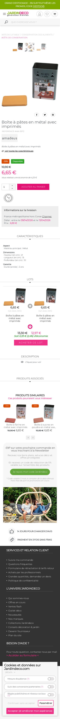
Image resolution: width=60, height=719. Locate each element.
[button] (12, 185)
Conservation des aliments (37, 34)
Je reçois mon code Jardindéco (30, 471)
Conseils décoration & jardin (23, 627)
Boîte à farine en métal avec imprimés (15, 426)
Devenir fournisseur (19, 631)
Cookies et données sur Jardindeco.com (22, 667)
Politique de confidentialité (23, 580)
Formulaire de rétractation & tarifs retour (31, 568)
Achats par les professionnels (24, 572)
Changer (47, 216)
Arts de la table (10, 34)
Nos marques (15, 618)
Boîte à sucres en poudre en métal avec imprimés (44, 427)
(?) (28, 679)
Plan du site (14, 635)
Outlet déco (15, 610)
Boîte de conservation (14, 37)
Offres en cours (16, 602)
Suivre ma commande (20, 560)
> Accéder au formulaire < (22, 655)
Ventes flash (15, 606)
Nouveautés (14, 614)
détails (10, 672)
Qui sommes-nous (18, 598)
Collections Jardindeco (21, 623)
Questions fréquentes (20, 564)
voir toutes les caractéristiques (17, 151)
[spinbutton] (8, 187)
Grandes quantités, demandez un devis (29, 576)
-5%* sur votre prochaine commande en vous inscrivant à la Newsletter (30, 449)
